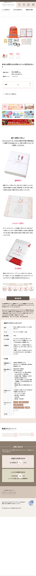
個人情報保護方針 (25, 549)
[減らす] (30, 90)
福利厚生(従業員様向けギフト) (26, 473)
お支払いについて (19, 416)
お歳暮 (26, 468)
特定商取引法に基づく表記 (27, 547)
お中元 (10, 468)
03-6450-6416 (18, 507)
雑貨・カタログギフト (11, 21)
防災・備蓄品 (10, 478)
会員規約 (23, 545)
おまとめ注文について (20, 435)
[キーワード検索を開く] (19, 5)
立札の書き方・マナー (28, 16)
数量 (6, 89)
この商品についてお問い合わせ (12, 108)
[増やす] (30, 88)
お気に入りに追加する (9, 105)
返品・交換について (19, 433)
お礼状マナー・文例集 (15, 16)
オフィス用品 (26, 462)
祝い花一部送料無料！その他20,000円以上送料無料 (19, 1)
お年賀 (10, 473)
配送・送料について (19, 402)
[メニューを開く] (33, 5)
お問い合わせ (24, 553)
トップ (3, 21)
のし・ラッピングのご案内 (21, 430)
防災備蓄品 (26, 457)
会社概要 (23, 551)
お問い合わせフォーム (18, 526)
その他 (19, 21)
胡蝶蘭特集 (5, 16)
